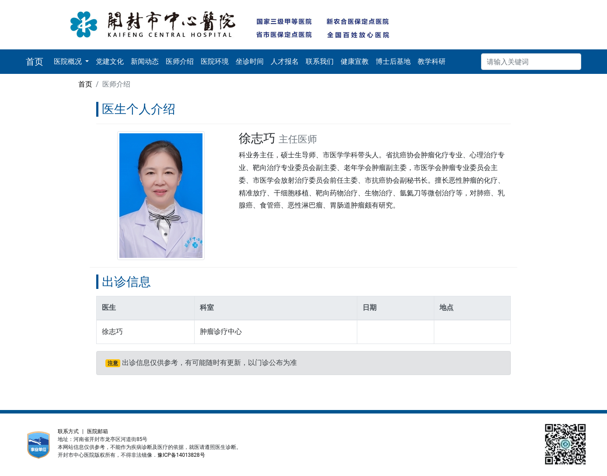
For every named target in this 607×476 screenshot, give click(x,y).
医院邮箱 (97, 431)
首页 (85, 84)
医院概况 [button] (69, 61)
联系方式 (68, 431)
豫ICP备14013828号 (181, 455)
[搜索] (531, 61)
